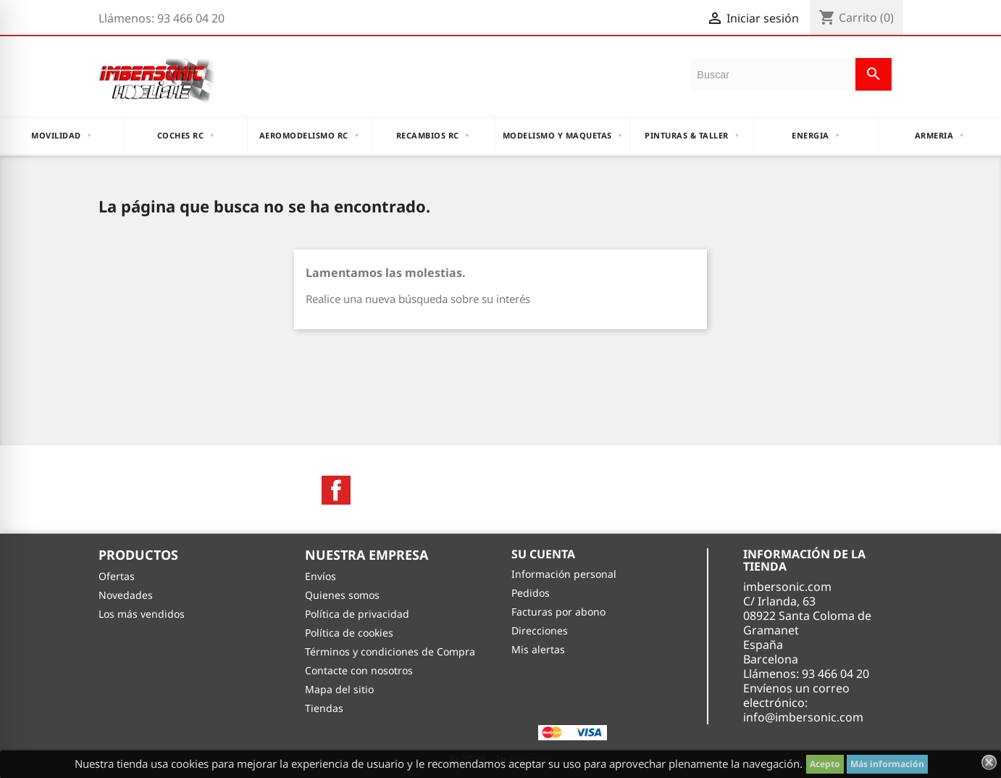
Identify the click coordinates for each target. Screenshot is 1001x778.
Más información (887, 764)
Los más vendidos (142, 614)
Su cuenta (543, 554)
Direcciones (539, 630)
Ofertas (117, 576)
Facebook (336, 490)
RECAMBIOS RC (433, 135)
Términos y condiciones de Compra (390, 651)
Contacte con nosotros (359, 670)
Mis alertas (538, 649)
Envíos (320, 576)
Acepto (825, 764)
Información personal (563, 574)
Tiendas (324, 708)
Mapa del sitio (339, 689)
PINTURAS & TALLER (692, 135)
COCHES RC (186, 135)
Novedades (126, 595)
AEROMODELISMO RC (309, 135)
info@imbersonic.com (803, 717)
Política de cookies (349, 633)
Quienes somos (342, 595)
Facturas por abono (558, 611)
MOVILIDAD (61, 135)
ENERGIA (816, 135)
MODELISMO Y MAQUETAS (563, 135)
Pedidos (530, 593)
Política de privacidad (357, 614)
